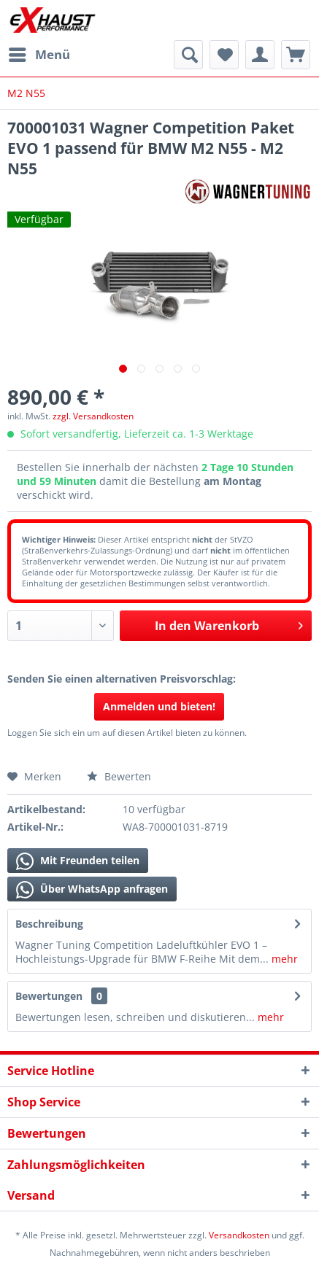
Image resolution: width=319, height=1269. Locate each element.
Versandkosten (239, 1235)
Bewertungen (48, 996)
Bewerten (119, 776)
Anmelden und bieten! (159, 706)
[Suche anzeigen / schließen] (188, 54)
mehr (283, 959)
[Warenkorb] (295, 54)
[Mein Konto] (259, 54)
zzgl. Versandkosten (93, 416)
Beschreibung (49, 924)
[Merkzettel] (224, 54)
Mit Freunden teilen (77, 861)
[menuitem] (38, 54)
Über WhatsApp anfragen (92, 890)
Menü (39, 53)
